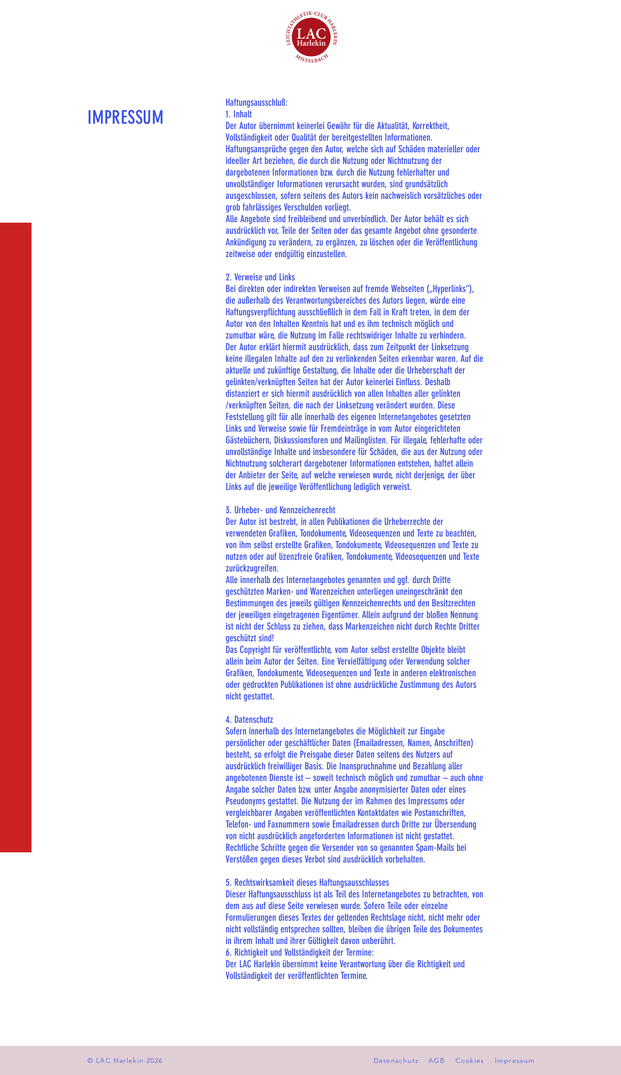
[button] (17, 14)
